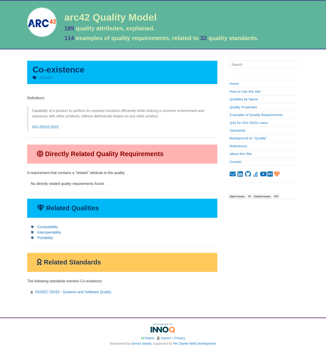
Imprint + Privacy (173, 338)
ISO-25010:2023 (45, 127)
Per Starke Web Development (194, 343)
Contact (236, 162)
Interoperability (46, 232)
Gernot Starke (141, 343)
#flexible (46, 78)
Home (234, 83)
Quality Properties (243, 107)
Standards (237, 130)
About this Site (241, 154)
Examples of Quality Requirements (256, 115)
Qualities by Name (244, 99)
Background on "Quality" (248, 138)
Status (147, 338)
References (238, 146)
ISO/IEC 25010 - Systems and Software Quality (71, 292)
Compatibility (44, 227)
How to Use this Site (245, 91)
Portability (42, 238)
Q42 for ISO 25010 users (249, 123)
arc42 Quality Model (110, 17)
